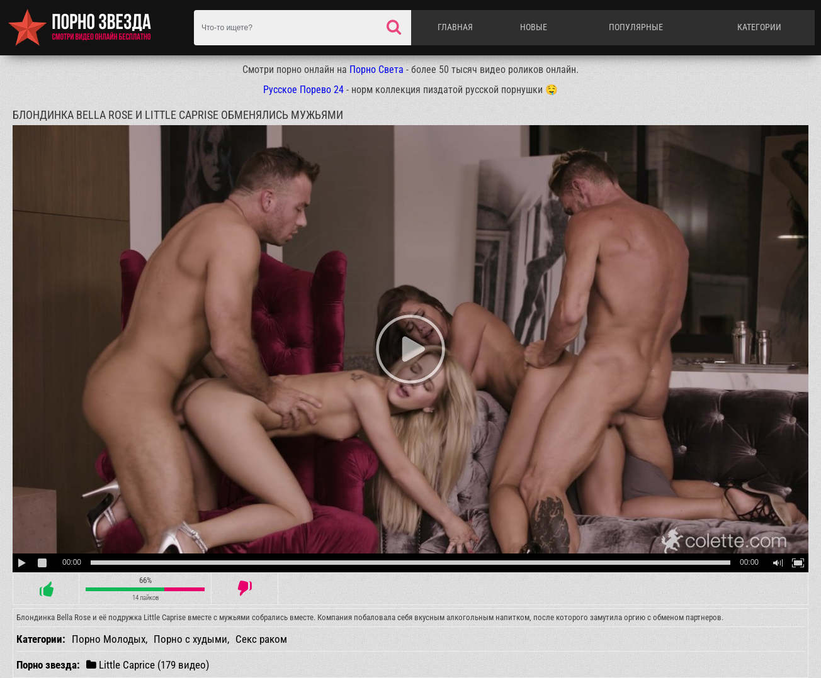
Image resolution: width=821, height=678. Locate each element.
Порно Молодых (108, 639)
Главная (455, 27)
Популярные (636, 27)
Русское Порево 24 (303, 90)
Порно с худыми (190, 639)
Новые (533, 27)
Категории (759, 27)
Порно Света (376, 69)
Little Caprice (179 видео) (147, 664)
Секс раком (261, 639)
